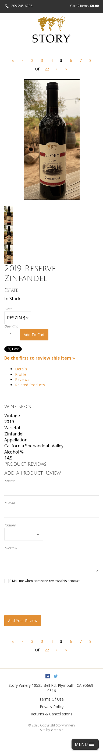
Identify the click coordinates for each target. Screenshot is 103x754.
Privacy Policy (51, 706)
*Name (9, 481)
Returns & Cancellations (51, 713)
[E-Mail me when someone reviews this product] (6, 581)
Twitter (56, 676)
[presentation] (45, 599)
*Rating (10, 525)
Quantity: (11, 326)
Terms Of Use (51, 699)
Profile (20, 374)
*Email (9, 503)
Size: (7, 309)
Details (21, 368)
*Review (10, 548)
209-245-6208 (21, 6)
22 (47, 69)
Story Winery (20, 685)
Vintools (57, 730)
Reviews (22, 379)
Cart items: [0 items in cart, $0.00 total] (84, 6)
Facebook (47, 676)
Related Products (30, 384)
